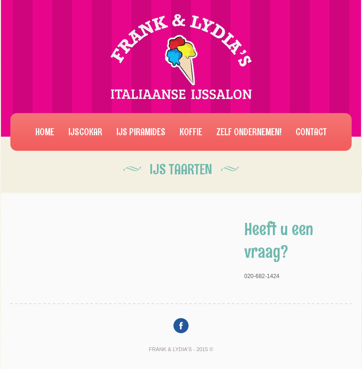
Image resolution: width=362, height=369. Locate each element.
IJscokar (85, 132)
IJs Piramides (140, 132)
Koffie (191, 132)
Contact (311, 132)
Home (44, 132)
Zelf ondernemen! (248, 132)
